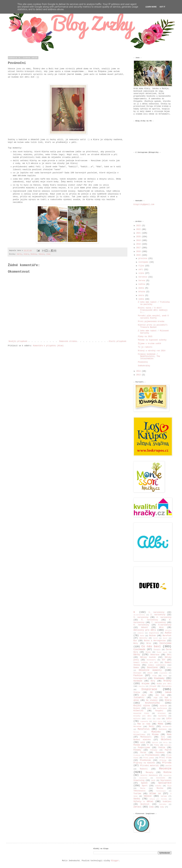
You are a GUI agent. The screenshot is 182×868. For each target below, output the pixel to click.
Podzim (161, 748)
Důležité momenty (150, 670)
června (142, 281)
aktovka (168, 630)
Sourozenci (165, 780)
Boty (135, 643)
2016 (139, 252)
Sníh (153, 780)
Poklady (153, 750)
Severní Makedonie (149, 775)
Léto (168, 718)
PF (148, 745)
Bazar (165, 638)
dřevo (169, 668)
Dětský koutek (148, 657)
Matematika (167, 726)
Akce (161, 627)
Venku (136, 799)
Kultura (136, 719)
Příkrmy (163, 760)
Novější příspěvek (18, 341)
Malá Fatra (157, 721)
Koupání (159, 711)
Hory (153, 681)
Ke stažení (151, 700)
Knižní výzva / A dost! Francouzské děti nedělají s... (153, 310)
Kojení (136, 708)
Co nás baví (151, 646)
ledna (141, 299)
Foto (165, 676)
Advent (144, 627)
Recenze (165, 768)
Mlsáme (155, 735)
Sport (144, 786)
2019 (139, 240)
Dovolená (152, 667)
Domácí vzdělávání (157, 665)
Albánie (141, 633)
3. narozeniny (140, 617)
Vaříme (164, 796)
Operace (155, 742)
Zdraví (137, 807)
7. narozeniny (158, 622)
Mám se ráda (143, 724)
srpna (141, 273)
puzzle (168, 766)
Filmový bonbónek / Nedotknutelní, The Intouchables (149, 356)
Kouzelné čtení (141, 713)
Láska (149, 719)
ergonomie (163, 673)
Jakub (168, 692)
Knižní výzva (141, 705)
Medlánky (163, 729)
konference (162, 708)
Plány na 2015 (145, 336)
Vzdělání (167, 802)
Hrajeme (145, 684)
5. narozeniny (149, 620)
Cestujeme (165, 643)
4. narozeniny (164, 617)
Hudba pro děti (164, 684)
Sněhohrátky (144, 366)
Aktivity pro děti (144, 630)
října (141, 266)
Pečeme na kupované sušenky (152, 340)
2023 (139, 226)
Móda (169, 735)
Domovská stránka (68, 341)
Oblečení (166, 739)
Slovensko (143, 778)
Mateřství (144, 729)
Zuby (162, 807)
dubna (141, 288)
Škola (142, 788)
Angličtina (154, 633)
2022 (139, 229)
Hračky (167, 681)
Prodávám (136, 755)
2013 (139, 375)
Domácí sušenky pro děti (145, 662)
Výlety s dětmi (143, 801)
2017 (139, 248)
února (141, 295)
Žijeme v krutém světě (149, 344)
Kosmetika (138, 711)
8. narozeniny (141, 625)
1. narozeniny (156, 612)
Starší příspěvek (117, 341)
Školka (160, 788)
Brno (149, 643)
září (141, 270)
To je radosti (145, 347)
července (143, 277)
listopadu (143, 262)
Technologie (161, 791)
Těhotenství (139, 791)
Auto (142, 636)
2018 (139, 244)
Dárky (19, 254)
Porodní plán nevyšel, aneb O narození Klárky (153, 317)
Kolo (149, 708)
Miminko (156, 732)
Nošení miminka (142, 740)
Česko (148, 652)
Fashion (138, 675)
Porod (143, 753)
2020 (139, 237)
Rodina (34, 254)
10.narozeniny (139, 615)
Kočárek (163, 706)
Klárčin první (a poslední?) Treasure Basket (152, 326)
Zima (48, 254)
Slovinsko (160, 778)
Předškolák (145, 760)
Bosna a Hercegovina (155, 641)
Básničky (143, 638)
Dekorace (154, 655)
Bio (135, 641)
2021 (139, 233)
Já (151, 692)
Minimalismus (139, 734)
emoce (149, 673)
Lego (158, 719)
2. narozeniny (157, 615)
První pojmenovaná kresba (151, 321)
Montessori (145, 737)
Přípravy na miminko (144, 763)
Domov (136, 668)
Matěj (151, 726)
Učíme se (155, 793)
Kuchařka (162, 716)
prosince (143, 258)
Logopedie (144, 721)
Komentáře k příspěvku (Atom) (48, 346)
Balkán (152, 636)
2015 (139, 255)
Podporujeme (144, 748)
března (142, 292)
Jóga (155, 698)
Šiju (169, 786)
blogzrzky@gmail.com (143, 204)
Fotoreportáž (140, 678)
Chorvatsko (166, 686)
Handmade (137, 681)
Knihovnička (152, 703)
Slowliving (138, 780)
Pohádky (137, 750)
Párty (165, 742)
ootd (142, 742)
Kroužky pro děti (142, 716)
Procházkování (152, 755)
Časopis (157, 650)
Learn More (151, 7)
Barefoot (167, 636)
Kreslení (162, 713)
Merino (136, 732)
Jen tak (159, 695)
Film (155, 676)
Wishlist (145, 804)
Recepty (149, 772)
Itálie (136, 692)
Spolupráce (164, 783)
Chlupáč (152, 686)
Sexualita (167, 775)
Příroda (166, 763)
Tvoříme (137, 794)
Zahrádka (162, 804)
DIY (163, 660)
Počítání (167, 745)
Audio (168, 633)
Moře (163, 737)
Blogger (115, 861)
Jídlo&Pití (138, 698)
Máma (160, 724)
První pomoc (148, 758)
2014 (139, 371)
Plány (156, 745)
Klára (26, 254)
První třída (165, 758)
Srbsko (158, 786)
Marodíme (137, 726)
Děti (169, 655)
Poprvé (168, 750)
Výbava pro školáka (158, 799)
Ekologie (137, 673)
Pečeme (136, 745)
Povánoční (143, 362)
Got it (162, 7)
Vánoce (41, 254)
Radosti (144, 769)
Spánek (144, 783)
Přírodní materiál (149, 766)
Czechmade (139, 649)
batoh (155, 638)
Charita (142, 686)
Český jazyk (162, 652)
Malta (169, 721)
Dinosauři (151, 660)
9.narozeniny (164, 625)
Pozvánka (160, 753)
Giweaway (159, 678)
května (142, 284)
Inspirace (149, 689)
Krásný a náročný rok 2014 (151, 351)
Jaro (144, 695)
